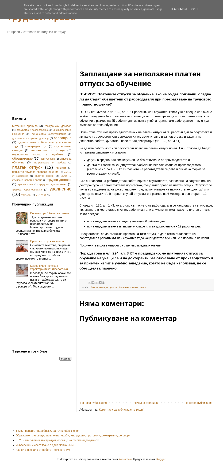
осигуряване (48, 158)
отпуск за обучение (117, 287)
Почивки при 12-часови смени (49, 213)
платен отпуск (138, 287)
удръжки (26, 195)
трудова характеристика (27, 189)
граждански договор (58, 126)
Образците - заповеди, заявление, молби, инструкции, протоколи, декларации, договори (73, 435)
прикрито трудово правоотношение (35, 171)
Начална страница (146, 402)
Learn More (179, 9)
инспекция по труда (48, 150)
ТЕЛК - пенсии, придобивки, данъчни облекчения (47, 430)
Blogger (160, 459)
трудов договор (59, 180)
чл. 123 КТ (41, 195)
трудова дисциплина (52, 184)
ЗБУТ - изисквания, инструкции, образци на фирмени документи (57, 440)
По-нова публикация (93, 402)
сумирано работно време (27, 180)
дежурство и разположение (33, 130)
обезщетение (97, 287)
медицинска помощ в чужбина (37, 154)
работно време (44, 175)
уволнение (60, 188)
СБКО (64, 176)
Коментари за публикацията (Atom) (121, 409)
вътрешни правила (25, 126)
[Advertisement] (96, 46)
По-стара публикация (198, 402)
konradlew (125, 459)
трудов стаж (25, 184)
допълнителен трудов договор (30, 138)
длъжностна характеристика (49, 134)
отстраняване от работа (49, 162)
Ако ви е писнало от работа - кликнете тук (43, 449)
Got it (195, 9)
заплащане (62, 138)
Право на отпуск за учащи (47, 241)
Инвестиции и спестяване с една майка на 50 (45, 445)
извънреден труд (36, 146)
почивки (61, 167)
